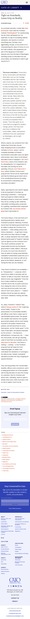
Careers (3, 534)
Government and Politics (8, 450)
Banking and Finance (7, 435)
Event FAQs (4, 563)
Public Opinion (6, 459)
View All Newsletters (15, 508)
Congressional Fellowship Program (7, 532)
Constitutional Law (7, 437)
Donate (3, 545)
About (3, 516)
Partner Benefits (5, 549)
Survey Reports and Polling (21, 553)
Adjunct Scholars (5, 571)
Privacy (15, 601)
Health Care (5, 452)
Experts (3, 567)
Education (4, 444)
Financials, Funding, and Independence (7, 527)
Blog (2, 538)
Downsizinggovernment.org (15, 616)
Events (3, 558)
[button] (15, 7)
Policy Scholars (4, 569)
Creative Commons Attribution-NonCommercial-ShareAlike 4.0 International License (13, 400)
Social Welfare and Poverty (9, 464)
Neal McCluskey (6, 23)
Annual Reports (4, 529)
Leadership (4, 521)
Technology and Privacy (8, 468)
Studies (17, 551)
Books (16, 545)
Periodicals (18, 516)
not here (10, 150)
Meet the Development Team (6, 554)
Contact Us (15, 598)
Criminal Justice (6, 439)
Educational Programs (19, 557)
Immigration (5, 455)
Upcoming (3, 559)
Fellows (3, 573)
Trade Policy (5, 470)
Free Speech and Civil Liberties (10, 446)
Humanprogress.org (15, 613)
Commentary (18, 547)
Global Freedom (6, 448)
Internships (17, 559)
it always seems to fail (13, 307)
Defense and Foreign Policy (9, 441)
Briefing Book (12, 33)
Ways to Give (4, 547)
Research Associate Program (20, 562)
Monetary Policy (6, 457)
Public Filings (18, 549)
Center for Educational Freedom (15, 392)
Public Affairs (4, 523)
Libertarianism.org (15, 610)
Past (2, 561)
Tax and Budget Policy (8, 466)
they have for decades (9, 342)
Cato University (18, 565)
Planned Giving (4, 551)
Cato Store (4, 541)
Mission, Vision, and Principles (6, 519)
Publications (19, 543)
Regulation (5, 461)
